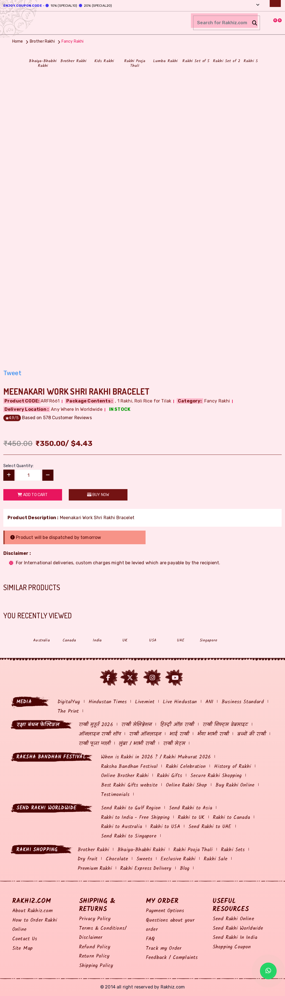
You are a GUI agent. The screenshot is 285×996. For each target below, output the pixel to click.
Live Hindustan (180, 702)
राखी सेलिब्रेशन (136, 725)
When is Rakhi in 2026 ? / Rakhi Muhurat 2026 (156, 757)
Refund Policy (94, 947)
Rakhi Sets (233, 850)
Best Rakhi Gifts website (129, 785)
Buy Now (98, 494)
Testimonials (115, 795)
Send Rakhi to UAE (210, 827)
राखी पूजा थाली (94, 744)
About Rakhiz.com (32, 911)
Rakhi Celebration (186, 767)
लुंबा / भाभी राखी (137, 744)
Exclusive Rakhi (178, 859)
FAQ (150, 939)
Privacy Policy (94, 919)
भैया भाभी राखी (213, 734)
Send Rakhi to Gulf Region (131, 808)
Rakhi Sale (215, 859)
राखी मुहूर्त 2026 (96, 725)
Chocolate (117, 859)
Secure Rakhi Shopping (216, 776)
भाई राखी (179, 734)
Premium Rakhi (95, 869)
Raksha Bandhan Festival (129, 767)
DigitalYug (69, 702)
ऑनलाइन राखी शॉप (100, 734)
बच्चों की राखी (251, 734)
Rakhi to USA (165, 827)
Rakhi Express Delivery (145, 869)
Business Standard (243, 702)
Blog (185, 869)
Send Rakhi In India (235, 938)
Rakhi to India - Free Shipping (135, 818)
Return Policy (94, 956)
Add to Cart (33, 494)
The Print (68, 711)
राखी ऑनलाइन (145, 734)
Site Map (22, 948)
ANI (209, 702)
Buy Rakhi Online (235, 785)
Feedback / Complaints (172, 958)
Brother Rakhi (93, 850)
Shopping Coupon (232, 947)
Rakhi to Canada (231, 818)
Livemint (144, 702)
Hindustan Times (108, 702)
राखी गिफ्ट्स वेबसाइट (225, 725)
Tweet (12, 373)
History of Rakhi (232, 767)
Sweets (144, 859)
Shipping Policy (96, 966)
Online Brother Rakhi (125, 776)
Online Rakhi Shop (186, 785)
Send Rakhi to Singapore (128, 836)
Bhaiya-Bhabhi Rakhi (141, 850)
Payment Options (165, 911)
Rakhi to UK (191, 818)
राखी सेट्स (174, 744)
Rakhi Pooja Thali (193, 850)
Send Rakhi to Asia (190, 808)
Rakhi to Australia (121, 827)
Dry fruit (87, 859)
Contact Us (24, 939)
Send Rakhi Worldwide (238, 928)
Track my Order (163, 948)
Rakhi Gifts (169, 776)
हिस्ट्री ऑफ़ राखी (177, 725)
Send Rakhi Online (233, 919)
